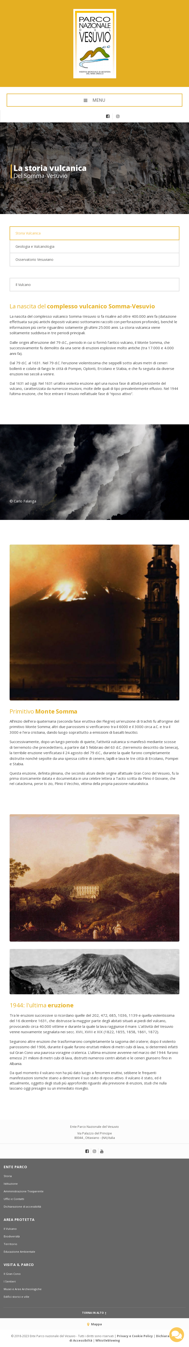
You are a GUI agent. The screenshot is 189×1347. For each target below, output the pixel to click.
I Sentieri (10, 1281)
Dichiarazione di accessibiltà (22, 1206)
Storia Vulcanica (28, 233)
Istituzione (11, 1183)
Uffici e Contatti (14, 1199)
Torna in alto (94, 1312)
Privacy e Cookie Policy (135, 1336)
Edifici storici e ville (16, 1296)
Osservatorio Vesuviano (34, 259)
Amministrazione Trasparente (24, 1191)
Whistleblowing (107, 1340)
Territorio (10, 1244)
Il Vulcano (23, 284)
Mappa (94, 1324)
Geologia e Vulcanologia (35, 246)
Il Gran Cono (12, 1274)
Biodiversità (12, 1236)
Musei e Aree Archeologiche (23, 1289)
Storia (8, 1176)
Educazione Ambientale (19, 1251)
